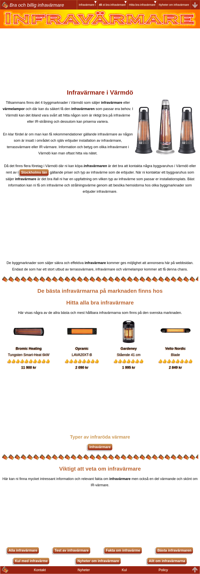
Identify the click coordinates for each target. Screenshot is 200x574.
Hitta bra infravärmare (142, 4)
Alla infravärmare (23, 550)
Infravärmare (100, 447)
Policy (163, 570)
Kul (124, 570)
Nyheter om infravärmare (174, 4)
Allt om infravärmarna (167, 561)
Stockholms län (34, 172)
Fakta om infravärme (123, 550)
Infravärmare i (87, 4)
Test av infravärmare (71, 550)
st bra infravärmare (112, 4)
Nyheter (84, 570)
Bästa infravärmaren (174, 550)
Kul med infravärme (31, 561)
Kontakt (40, 570)
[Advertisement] (100, 55)
